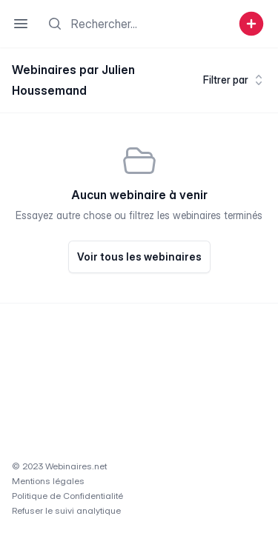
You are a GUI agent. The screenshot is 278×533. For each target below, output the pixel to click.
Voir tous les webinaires (139, 256)
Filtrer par (234, 80)
